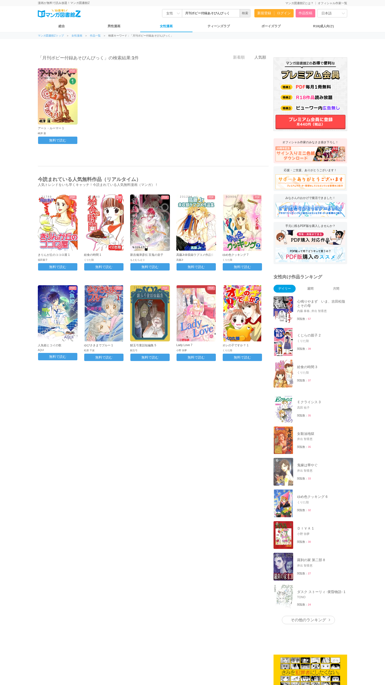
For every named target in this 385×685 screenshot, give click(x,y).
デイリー (284, 288)
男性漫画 (114, 26)
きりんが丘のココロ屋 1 (54, 255)
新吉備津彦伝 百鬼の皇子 (146, 255)
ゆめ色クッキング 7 (235, 255)
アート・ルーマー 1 (51, 128)
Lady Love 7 (184, 345)
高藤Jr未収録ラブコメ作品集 (195, 255)
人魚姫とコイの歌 (49, 345)
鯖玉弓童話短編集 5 (143, 345)
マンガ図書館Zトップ (51, 35)
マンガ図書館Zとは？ (299, 3)
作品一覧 (95, 35)
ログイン (284, 13)
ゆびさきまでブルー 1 (98, 345)
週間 (310, 288)
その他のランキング (308, 620)
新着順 (236, 57)
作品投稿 (305, 13)
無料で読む (57, 140)
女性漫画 (166, 26)
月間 (336, 288)
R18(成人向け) (323, 26)
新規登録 (264, 13)
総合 (61, 26)
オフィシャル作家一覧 (332, 3)
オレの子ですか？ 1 (235, 345)
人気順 (257, 57)
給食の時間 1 (92, 255)
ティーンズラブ (218, 26)
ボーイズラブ (271, 26)
